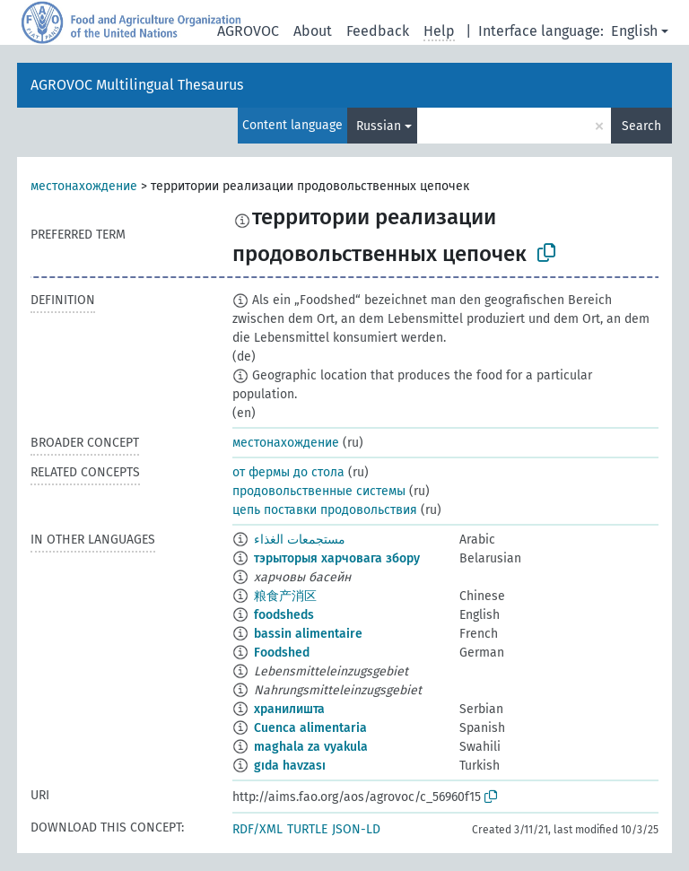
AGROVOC (248, 30)
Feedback (377, 30)
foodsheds (284, 615)
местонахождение (84, 186)
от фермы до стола (288, 472)
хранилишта (289, 709)
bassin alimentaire (308, 633)
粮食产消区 (285, 596)
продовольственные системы (319, 491)
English (634, 30)
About (312, 30)
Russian (378, 126)
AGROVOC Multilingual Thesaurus (137, 84)
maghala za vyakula (311, 746)
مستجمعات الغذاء (299, 539)
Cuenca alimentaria (310, 728)
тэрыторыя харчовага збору (337, 558)
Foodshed (282, 652)
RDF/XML (257, 829)
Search (641, 126)
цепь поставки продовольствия (324, 510)
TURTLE (307, 829)
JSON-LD (356, 829)
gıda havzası (290, 765)
